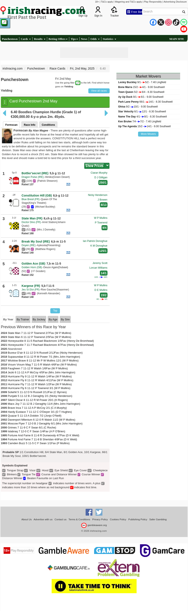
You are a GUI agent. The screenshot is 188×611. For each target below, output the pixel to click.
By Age (53, 319)
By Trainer (23, 319)
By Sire (65, 319)
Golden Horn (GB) (32, 267)
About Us (26, 519)
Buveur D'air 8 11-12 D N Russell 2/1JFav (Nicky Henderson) (45, 352)
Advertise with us (43, 519)
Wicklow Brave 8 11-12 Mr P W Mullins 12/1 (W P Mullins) (43, 360)
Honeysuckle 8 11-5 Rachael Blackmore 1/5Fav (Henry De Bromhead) (51, 340)
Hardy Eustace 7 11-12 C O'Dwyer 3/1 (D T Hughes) (40, 411)
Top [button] (55, 310)
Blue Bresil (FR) (31, 199)
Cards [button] (26, 38)
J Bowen (102, 199)
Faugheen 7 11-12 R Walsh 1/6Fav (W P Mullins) (38, 368)
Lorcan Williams (98, 267)
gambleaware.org (94, 525)
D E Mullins (101, 290)
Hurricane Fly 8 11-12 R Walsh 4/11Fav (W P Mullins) (40, 380)
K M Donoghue (98, 245)
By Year (8, 319)
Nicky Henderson (97, 195)
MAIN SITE (176, 38)
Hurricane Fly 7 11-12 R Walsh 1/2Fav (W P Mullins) (40, 384)
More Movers (148, 134)
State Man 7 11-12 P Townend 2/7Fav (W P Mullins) (39, 333)
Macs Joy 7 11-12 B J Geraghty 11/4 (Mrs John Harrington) (44, 403)
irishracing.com (13, 68)
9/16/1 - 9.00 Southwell (140, 96)
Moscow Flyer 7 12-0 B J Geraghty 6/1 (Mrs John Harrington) (45, 423)
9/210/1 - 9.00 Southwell (138, 106)
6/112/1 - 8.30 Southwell (142, 111)
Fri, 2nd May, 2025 (82, 68)
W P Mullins (100, 217)
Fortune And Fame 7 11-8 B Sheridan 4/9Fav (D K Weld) (42, 439)
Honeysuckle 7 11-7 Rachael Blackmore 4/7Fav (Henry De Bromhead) (51, 344)
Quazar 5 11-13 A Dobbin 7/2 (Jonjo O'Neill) (35, 415)
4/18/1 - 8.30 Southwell (142, 116)
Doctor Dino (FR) (31, 222)
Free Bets (135, 12)
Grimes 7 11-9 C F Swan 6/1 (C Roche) (32, 427)
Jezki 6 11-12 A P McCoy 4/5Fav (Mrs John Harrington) (41, 372)
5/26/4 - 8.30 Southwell (141, 92)
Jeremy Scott (100, 263)
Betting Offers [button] (58, 38)
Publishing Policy (137, 519)
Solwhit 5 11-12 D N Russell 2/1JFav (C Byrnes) (37, 392)
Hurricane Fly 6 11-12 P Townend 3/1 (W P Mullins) (39, 388)
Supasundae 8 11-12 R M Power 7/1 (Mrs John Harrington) (44, 356)
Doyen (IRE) (29, 245)
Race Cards (57, 68)
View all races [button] (99, 90)
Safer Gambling (158, 519)
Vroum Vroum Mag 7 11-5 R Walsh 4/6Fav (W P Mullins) (42, 364)
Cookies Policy (118, 519)
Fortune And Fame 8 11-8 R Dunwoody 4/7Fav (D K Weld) (43, 435)
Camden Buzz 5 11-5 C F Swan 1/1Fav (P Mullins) (39, 443)
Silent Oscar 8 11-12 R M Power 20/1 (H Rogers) (38, 400)
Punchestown (10, 38)
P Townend (101, 222)
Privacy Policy (100, 519)
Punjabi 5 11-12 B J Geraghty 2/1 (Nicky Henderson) (40, 396)
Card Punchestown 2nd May (33, 101)
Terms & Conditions (79, 519)
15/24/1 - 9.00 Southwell (141, 87)
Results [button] (39, 38)
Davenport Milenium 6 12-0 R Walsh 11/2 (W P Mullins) (41, 419)
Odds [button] (95, 38)
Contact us (60, 519)
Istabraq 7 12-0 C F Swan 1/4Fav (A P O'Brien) (36, 431)
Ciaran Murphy (99, 172)
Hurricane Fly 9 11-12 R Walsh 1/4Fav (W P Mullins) (40, 376)
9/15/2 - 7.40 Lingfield (142, 82)
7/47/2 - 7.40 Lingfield (139, 121)
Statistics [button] (109, 38)
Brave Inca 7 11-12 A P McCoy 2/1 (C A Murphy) (37, 407)
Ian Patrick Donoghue (95, 241)
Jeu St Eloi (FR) (31, 289)
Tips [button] (74, 38)
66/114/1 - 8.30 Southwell (145, 101)
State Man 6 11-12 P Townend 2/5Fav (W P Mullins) (39, 337)
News (84, 38)
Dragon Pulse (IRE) (33, 177)
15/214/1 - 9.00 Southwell (144, 126)
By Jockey (39, 319)
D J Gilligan (100, 177)
